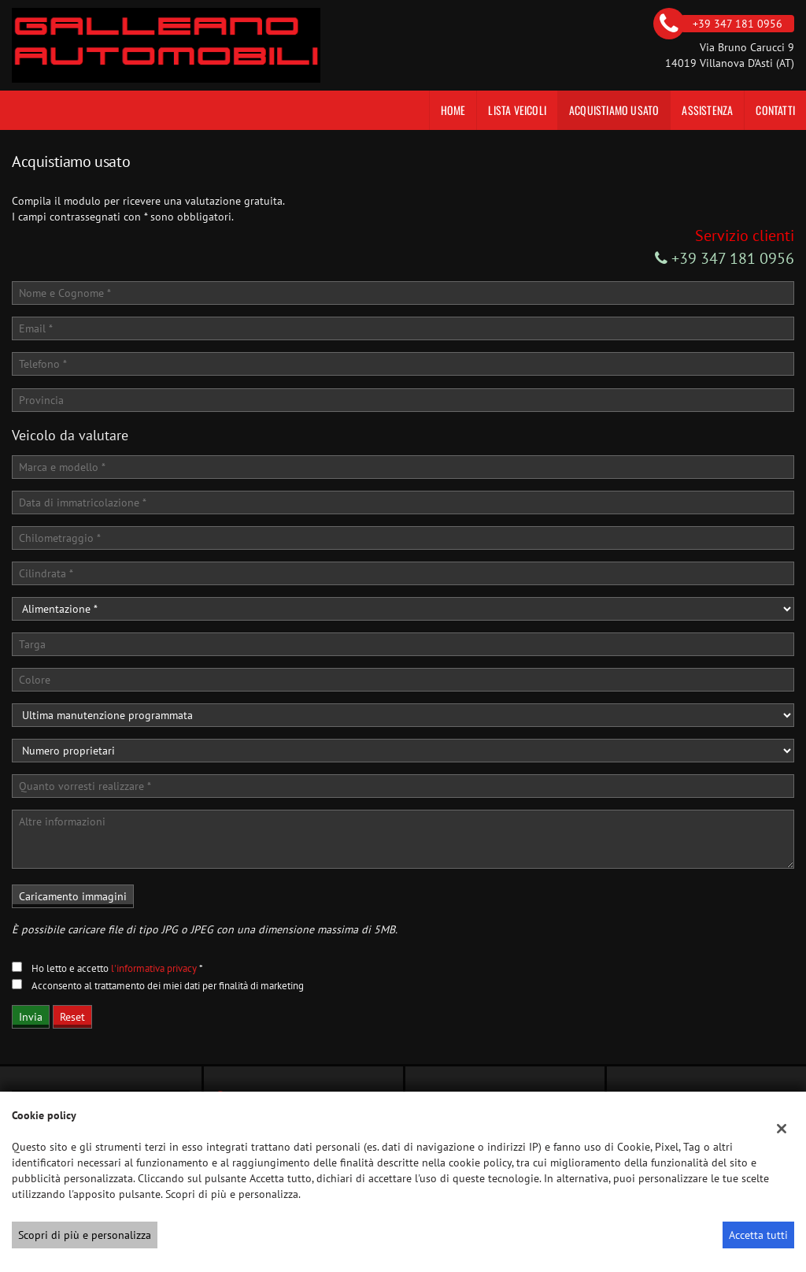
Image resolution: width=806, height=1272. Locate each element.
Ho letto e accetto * (117, 968)
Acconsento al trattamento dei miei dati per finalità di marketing (167, 985)
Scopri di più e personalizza (84, 1235)
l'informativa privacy (154, 968)
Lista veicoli (517, 110)
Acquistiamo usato (614, 110)
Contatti (775, 110)
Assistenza (707, 110)
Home (453, 110)
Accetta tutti (758, 1235)
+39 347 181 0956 (724, 258)
